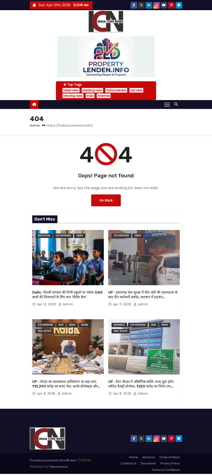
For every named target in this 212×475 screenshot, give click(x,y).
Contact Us (128, 463)
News (79, 235)
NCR (61, 325)
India (90, 96)
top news (136, 90)
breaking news (92, 90)
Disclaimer (148, 463)
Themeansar (58, 467)
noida (84, 325)
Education (44, 235)
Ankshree (104, 96)
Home (35, 125)
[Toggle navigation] (167, 104)
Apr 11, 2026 (122, 304)
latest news (71, 90)
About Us (148, 457)
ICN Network (63, 235)
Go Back (106, 200)
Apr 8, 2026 (46, 393)
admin (65, 304)
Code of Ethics (169, 457)
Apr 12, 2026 (47, 304)
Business (119, 325)
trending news (73, 96)
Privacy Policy (170, 463)
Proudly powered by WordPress (53, 460)
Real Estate (44, 331)
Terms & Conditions (166, 470)
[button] (177, 104)
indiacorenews (116, 90)
